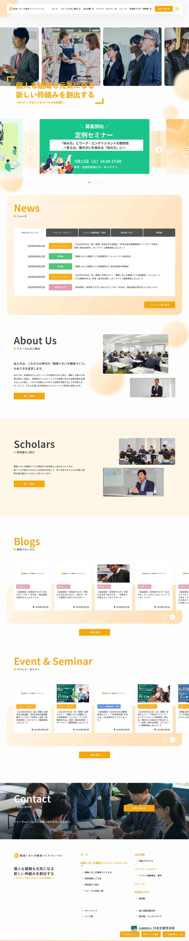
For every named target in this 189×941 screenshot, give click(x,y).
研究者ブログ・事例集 (139, 8)
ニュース (123, 8)
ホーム (55, 8)
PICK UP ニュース (29, 232)
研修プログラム (146, 861)
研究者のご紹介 (92, 884)
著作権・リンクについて (150, 916)
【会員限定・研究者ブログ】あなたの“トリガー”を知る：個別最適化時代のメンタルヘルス (115, 287)
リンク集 (89, 916)
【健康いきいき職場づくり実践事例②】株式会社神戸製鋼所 (101, 266)
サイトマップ (91, 910)
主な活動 (87, 8)
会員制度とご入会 (174, 934)
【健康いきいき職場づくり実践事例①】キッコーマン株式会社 (102, 256)
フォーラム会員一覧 (94, 891)
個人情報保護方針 (147, 910)
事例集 (159, 232)
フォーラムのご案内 (69, 8)
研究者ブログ (127, 232)
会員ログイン (129, 934)
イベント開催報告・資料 (94, 232)
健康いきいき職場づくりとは (98, 872)
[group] (94, 146)
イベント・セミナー (105, 8)
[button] (30, 149)
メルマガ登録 (151, 934)
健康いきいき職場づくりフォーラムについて (104, 864)
